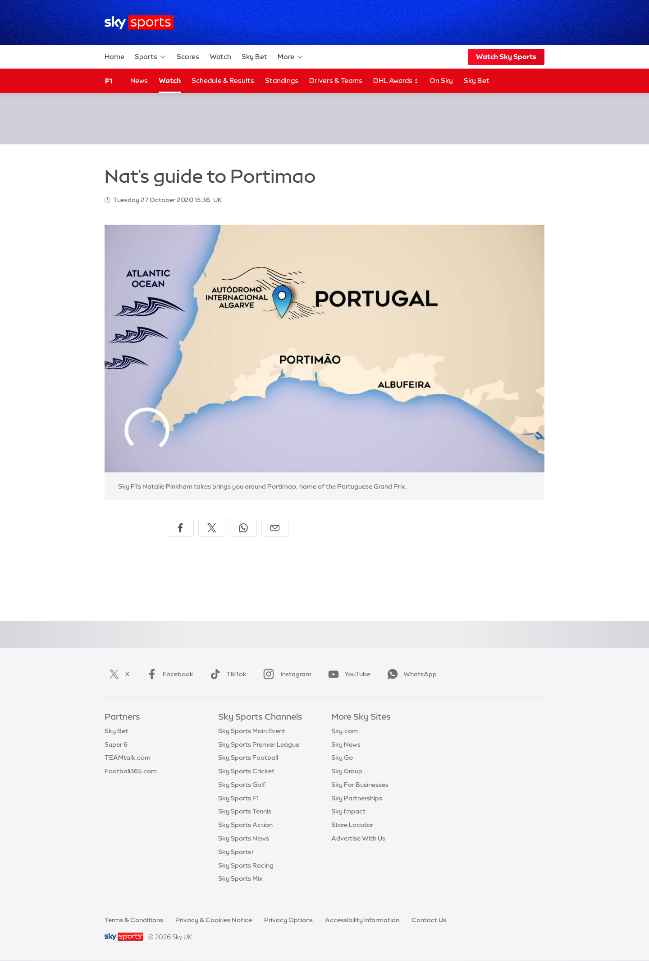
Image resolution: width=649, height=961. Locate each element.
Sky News (346, 744)
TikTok (226, 674)
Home (114, 56)
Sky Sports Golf (241, 784)
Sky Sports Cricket (246, 771)
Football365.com (131, 771)
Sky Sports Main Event (251, 731)
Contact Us (428, 920)
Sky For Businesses (359, 784)
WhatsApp (410, 674)
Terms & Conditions (134, 920)
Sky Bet (254, 56)
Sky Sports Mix (240, 878)
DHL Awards (396, 81)
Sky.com (344, 731)
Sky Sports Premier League (258, 744)
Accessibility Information (362, 920)
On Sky (441, 80)
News (139, 80)
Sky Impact (348, 811)
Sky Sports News (243, 838)
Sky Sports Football (248, 757)
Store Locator (352, 825)
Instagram (285, 674)
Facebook (168, 674)
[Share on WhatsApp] (243, 528)
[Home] (139, 22)
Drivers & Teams (335, 80)
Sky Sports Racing (246, 865)
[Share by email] (274, 528)
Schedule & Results (223, 80)
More (290, 56)
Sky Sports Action (245, 825)
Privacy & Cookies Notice (213, 920)
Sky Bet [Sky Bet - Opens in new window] (476, 80)
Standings (281, 80)
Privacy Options (288, 920)
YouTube (347, 674)
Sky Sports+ (236, 852)
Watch (220, 56)
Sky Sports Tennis (244, 811)
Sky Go (342, 757)
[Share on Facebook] (180, 528)
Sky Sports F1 (238, 798)
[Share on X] (211, 528)
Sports (150, 56)
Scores (188, 56)
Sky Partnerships (356, 798)
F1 (108, 80)
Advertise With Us (358, 838)
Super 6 (116, 744)
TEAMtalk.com (128, 757)
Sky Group (346, 771)
